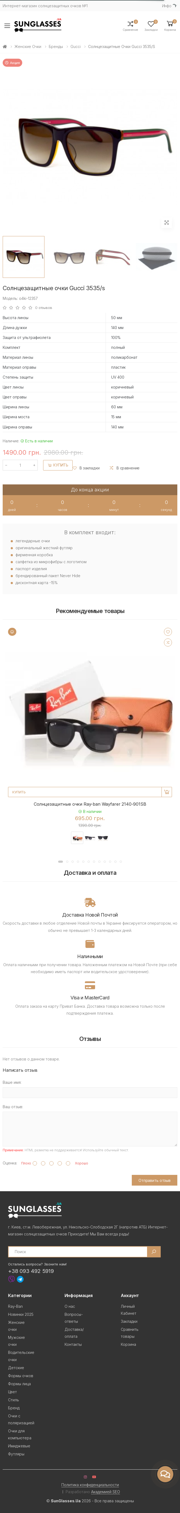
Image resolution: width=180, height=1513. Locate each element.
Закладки (129, 1321)
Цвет (12, 1391)
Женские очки (27, 46)
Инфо (166, 5)
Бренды (56, 46)
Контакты (73, 1344)
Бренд (14, 1408)
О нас (70, 1306)
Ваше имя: (12, 1082)
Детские (16, 1367)
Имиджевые (19, 1446)
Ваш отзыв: (13, 1106)
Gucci (75, 46)
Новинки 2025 (20, 1314)
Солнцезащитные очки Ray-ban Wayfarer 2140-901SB (90, 804)
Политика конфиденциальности (90, 1484)
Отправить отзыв (154, 1180)
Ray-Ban (15, 1306)
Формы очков (20, 1375)
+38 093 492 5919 (31, 1271)
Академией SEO (105, 1491)
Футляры (16, 1454)
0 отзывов (43, 307)
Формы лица (19, 1383)
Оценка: (10, 1163)
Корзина (128, 1344)
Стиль (13, 1400)
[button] (170, 25)
